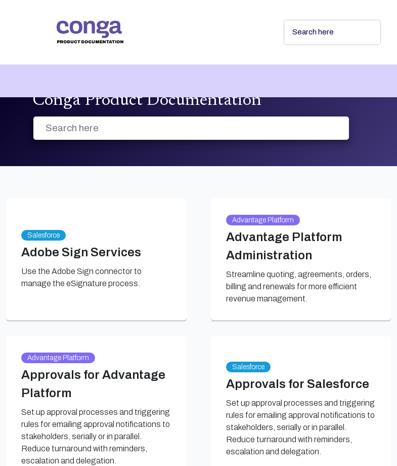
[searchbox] (362, 32)
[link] (162, 32)
